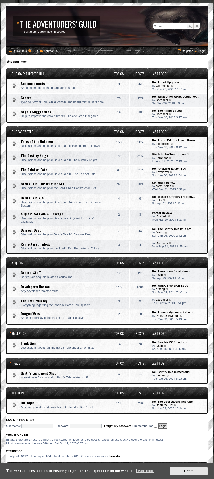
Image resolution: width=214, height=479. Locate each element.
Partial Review (162, 213)
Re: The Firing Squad (167, 110)
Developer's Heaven (35, 286)
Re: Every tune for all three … (172, 271)
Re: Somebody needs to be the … (175, 312)
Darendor (162, 100)
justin (159, 275)
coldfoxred (163, 143)
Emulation (19, 333)
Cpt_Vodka (163, 85)
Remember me (145, 426)
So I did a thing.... (164, 182)
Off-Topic (19, 393)
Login (10, 420)
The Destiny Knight (35, 155)
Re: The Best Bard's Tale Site (172, 401)
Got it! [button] (189, 471)
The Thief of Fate (34, 169)
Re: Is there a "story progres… (173, 196)
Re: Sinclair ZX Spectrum (169, 342)
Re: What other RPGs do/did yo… (175, 96)
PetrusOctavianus (167, 315)
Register (26, 420)
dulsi (159, 200)
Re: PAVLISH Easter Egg (169, 168)
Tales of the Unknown (37, 141)
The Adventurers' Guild (28, 73)
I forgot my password (117, 426)
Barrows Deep (31, 230)
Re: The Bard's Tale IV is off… (173, 229)
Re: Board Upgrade (165, 82)
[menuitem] (33, 51)
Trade (16, 363)
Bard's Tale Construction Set (42, 183)
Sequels (17, 262)
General (26, 97)
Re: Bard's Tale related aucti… (173, 372)
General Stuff (31, 272)
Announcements (33, 83)
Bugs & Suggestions (36, 111)
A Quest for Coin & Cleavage (42, 214)
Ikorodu (114, 456)
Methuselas (163, 186)
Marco (160, 232)
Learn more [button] (145, 471)
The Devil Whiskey (34, 300)
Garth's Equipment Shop (38, 373)
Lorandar (162, 158)
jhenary (161, 375)
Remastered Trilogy (35, 244)
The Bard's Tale (22, 131)
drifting (160, 289)
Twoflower (162, 172)
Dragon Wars (30, 313)
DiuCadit (161, 216)
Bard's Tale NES (32, 197)
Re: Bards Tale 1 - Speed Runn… (175, 140)
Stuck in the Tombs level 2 (170, 154)
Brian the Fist (164, 405)
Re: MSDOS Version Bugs (170, 285)
